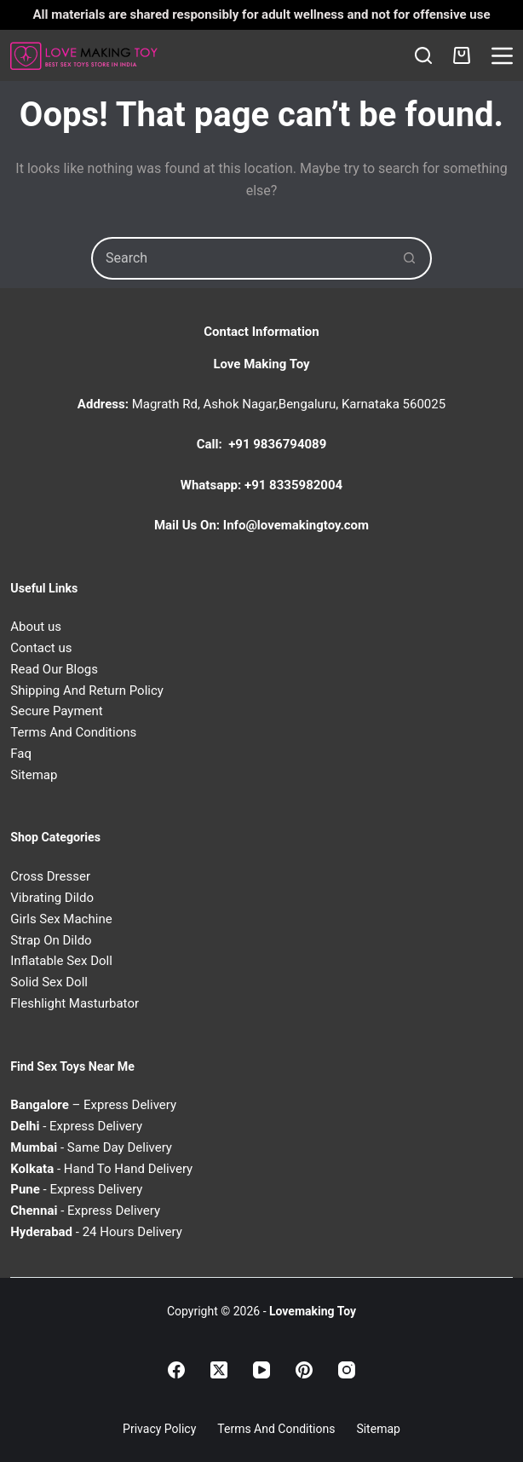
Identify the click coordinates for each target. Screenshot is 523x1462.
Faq (21, 753)
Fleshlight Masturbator (74, 1003)
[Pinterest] (304, 1369)
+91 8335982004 (293, 485)
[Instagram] (346, 1369)
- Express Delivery (76, 1126)
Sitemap (33, 775)
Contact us (41, 648)
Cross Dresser (50, 876)
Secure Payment (56, 711)
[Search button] (409, 258)
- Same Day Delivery (91, 1147)
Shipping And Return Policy (87, 690)
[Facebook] (176, 1369)
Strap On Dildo (50, 940)
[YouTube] (261, 1369)
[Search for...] (240, 258)
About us (35, 626)
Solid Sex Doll (49, 982)
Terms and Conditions (276, 1429)
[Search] (423, 55)
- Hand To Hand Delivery (101, 1168)
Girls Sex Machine (61, 919)
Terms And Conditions (73, 732)
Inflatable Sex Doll (61, 960)
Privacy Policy (159, 1429)
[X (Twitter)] (218, 1369)
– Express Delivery (93, 1104)
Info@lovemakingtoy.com (296, 525)
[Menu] (502, 55)
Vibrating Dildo (52, 897)
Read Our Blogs (54, 669)
